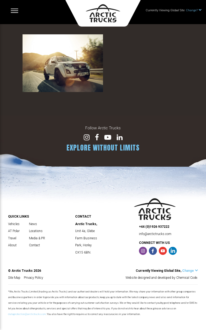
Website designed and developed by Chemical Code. (162, 278)
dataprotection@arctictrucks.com (27, 314)
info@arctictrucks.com (155, 234)
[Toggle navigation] (14, 10)
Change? (193, 10)
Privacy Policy (33, 278)
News (33, 224)
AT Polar (14, 231)
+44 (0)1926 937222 (154, 227)
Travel (12, 238)
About (12, 245)
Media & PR (37, 238)
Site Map (14, 278)
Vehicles (14, 224)
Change (190, 271)
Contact (34, 245)
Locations (36, 231)
